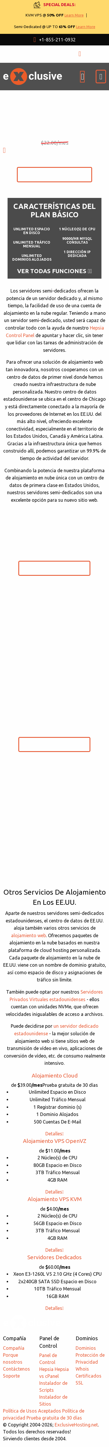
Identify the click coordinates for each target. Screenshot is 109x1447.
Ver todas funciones (54, 271)
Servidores (54, 1257)
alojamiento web (28, 935)
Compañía (13, 1348)
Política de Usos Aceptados (32, 1410)
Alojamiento (55, 1075)
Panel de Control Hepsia (48, 1362)
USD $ (37, 54)
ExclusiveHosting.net (76, 1424)
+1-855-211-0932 (54, 39)
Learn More (74, 15)
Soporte (11, 1375)
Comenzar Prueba (54, 174)
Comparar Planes (54, 882)
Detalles (54, 1133)
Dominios (86, 1348)
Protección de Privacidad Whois (90, 1361)
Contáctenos (16, 1368)
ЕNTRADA (89, 53)
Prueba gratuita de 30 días (54, 1417)
